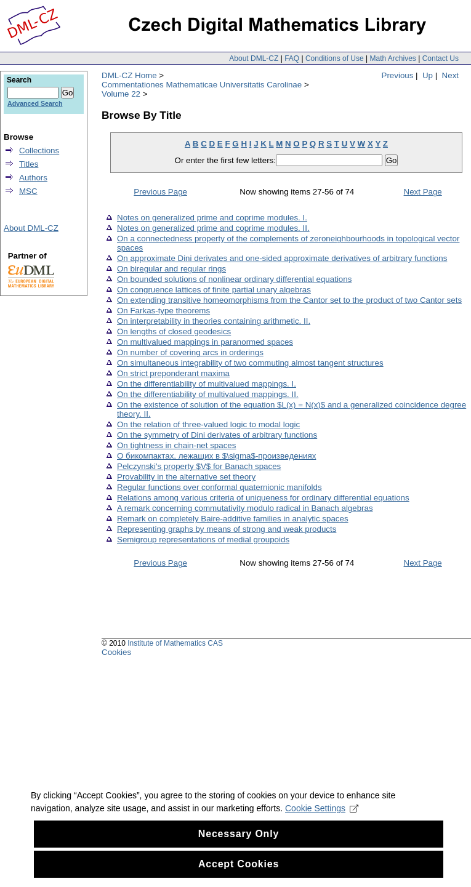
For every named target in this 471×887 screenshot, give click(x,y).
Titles (28, 164)
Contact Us (440, 58)
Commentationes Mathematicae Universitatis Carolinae (202, 84)
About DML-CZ (253, 58)
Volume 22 (121, 93)
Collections (39, 150)
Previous (398, 75)
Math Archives (392, 58)
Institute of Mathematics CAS (175, 643)
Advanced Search (34, 103)
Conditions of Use (334, 58)
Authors (33, 177)
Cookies (116, 652)
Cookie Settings (321, 832)
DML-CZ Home (129, 75)
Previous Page (160, 191)
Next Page (423, 191)
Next (450, 75)
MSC (28, 191)
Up (427, 75)
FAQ (291, 58)
